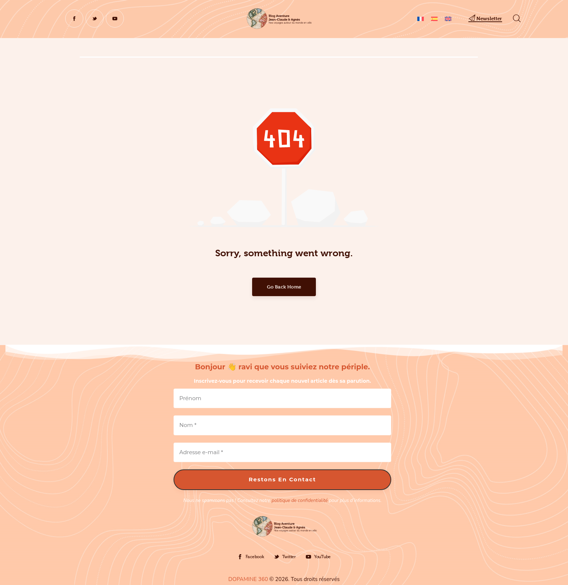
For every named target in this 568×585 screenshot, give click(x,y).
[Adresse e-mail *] (282, 452)
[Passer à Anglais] (448, 18)
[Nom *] (282, 425)
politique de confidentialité (300, 500)
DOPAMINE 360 (248, 579)
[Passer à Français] (420, 18)
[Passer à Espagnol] (434, 18)
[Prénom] (282, 398)
